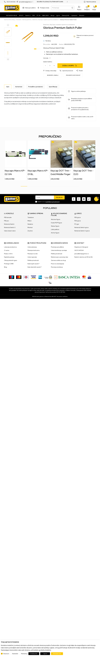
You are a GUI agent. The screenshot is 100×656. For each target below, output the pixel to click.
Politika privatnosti (33, 260)
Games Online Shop (9, 19)
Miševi (29, 221)
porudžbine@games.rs (81, 254)
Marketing (24, 653)
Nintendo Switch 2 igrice (82, 231)
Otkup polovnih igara (10, 260)
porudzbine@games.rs (25, 2)
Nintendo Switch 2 (9, 227)
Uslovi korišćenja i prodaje (59, 250)
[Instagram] (78, 199)
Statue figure (55, 226)
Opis (7, 87)
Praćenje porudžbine (57, 247)
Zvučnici (30, 231)
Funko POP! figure (56, 223)
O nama (6, 250)
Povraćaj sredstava (57, 267)
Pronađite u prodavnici (35, 87)
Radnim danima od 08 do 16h (83, 257)
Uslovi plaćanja (32, 247)
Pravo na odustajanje (57, 264)
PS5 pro (6, 221)
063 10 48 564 (11, 2)
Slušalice (30, 224)
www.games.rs (40, 296)
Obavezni (6, 653)
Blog (5, 267)
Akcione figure (55, 219)
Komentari (18, 87)
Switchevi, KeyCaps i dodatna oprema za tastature (45, 19)
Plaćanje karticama (33, 250)
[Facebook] (73, 199)
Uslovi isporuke (32, 257)
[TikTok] (89, 199)
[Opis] (7, 87)
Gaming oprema (26, 19)
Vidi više (47, 58)
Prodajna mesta (44, 8)
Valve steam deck (10, 231)
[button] (79, 8)
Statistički (15, 653)
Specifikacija (53, 87)
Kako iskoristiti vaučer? (34, 267)
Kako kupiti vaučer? (33, 264)
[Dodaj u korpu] (70, 65)
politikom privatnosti (53, 202)
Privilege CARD (9, 264)
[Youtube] (84, 199)
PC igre (76, 224)
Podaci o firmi (8, 254)
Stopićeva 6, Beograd (81, 247)
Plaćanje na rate (33, 254)
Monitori (30, 227)
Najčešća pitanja (91, 2)
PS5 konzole (8, 217)
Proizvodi (18, 19)
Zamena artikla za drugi (58, 260)
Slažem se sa (48, 201)
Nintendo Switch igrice (81, 227)
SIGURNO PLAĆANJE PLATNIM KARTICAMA (50, 2)
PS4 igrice (77, 221)
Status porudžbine (30, 8)
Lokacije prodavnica (10, 247)
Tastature (31, 217)
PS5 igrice (77, 217)
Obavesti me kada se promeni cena (85, 36)
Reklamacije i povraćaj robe (59, 257)
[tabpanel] (27, 37)
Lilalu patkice (55, 229)
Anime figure (55, 233)
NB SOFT (54, 296)
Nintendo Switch (9, 224)
